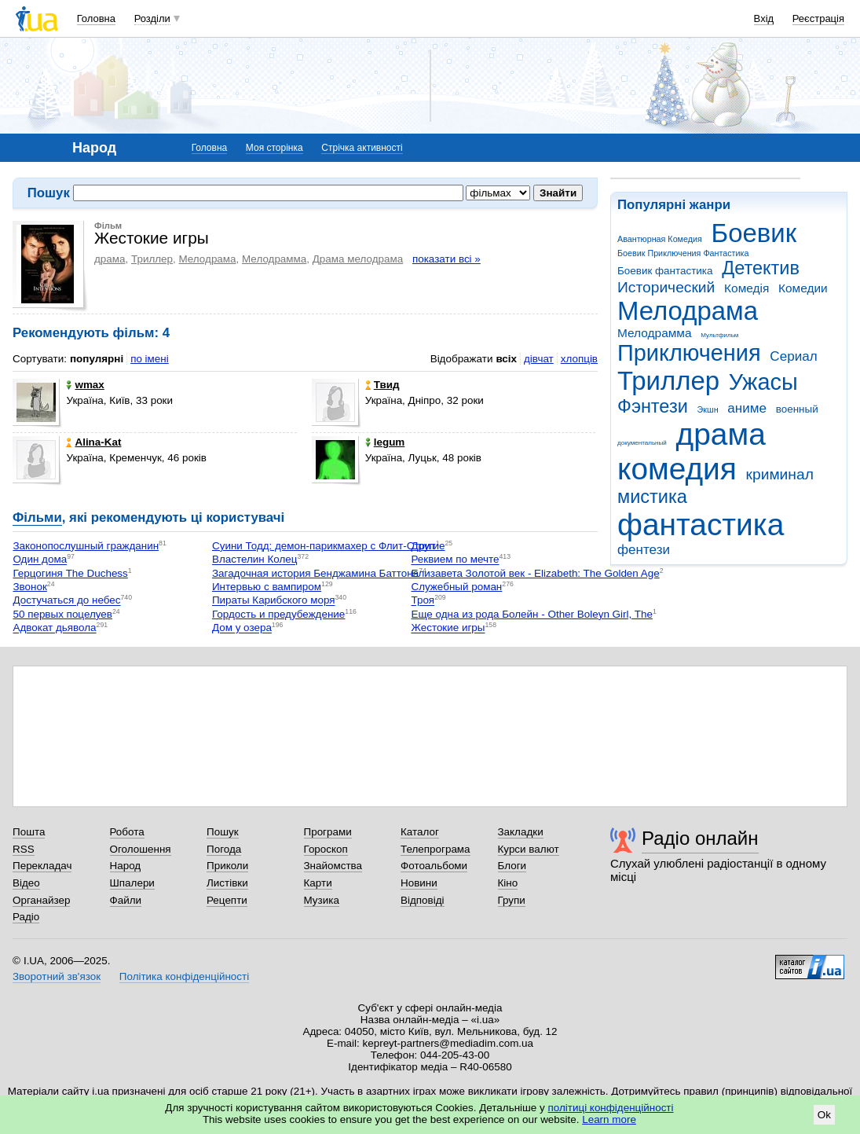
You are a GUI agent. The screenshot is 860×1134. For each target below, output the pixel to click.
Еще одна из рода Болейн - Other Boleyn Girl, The (531, 614)
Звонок (29, 587)
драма (721, 434)
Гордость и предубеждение (278, 614)
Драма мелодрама (358, 259)
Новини (419, 883)
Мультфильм (719, 335)
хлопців (579, 359)
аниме (747, 408)
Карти (318, 883)
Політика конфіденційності (184, 976)
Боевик (754, 233)
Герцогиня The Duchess (70, 573)
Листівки (227, 883)
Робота (127, 832)
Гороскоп (326, 849)
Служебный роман (456, 587)
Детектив (761, 268)
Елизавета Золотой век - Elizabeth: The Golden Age (535, 573)
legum (385, 442)
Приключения (689, 352)
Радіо (26, 917)
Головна (96, 18)
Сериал (793, 356)
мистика (652, 496)
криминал (780, 474)
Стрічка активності (361, 147)
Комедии (803, 288)
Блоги (512, 866)
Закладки (520, 832)
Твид (382, 385)
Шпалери (132, 883)
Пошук (223, 832)
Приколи (227, 866)
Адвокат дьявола (54, 628)
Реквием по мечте (455, 560)
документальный (642, 442)
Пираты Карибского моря (273, 601)
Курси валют (528, 849)
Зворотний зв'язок (57, 976)
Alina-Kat (93, 442)
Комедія (746, 288)
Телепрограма (435, 849)
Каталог (420, 832)
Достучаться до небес (66, 601)
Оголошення (140, 849)
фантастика (700, 524)
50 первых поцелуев (62, 614)
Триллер (668, 380)
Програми (328, 832)
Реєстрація (818, 18)
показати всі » (446, 259)
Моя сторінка (274, 147)
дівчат (539, 359)
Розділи (152, 18)
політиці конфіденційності (611, 1108)
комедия (677, 469)
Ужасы (763, 382)
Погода (224, 849)
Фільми (37, 517)
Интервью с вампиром (266, 587)
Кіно (508, 883)
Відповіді (423, 900)
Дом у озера (242, 628)
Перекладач (42, 866)
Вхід (764, 18)
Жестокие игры (448, 628)
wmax (85, 385)
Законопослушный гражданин (86, 546)
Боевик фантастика (664, 271)
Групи (511, 900)
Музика (321, 900)
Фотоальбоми (434, 866)
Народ (125, 866)
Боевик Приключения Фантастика (682, 253)
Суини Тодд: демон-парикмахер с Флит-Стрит (324, 546)
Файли (126, 900)
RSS (24, 849)
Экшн (708, 409)
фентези (643, 549)
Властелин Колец (255, 560)
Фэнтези (652, 406)
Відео (26, 883)
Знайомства (333, 866)
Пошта (29, 832)
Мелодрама (687, 310)
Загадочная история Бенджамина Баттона (315, 573)
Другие (428, 546)
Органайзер (41, 900)
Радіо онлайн (700, 838)
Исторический (666, 287)
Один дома (40, 560)
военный (797, 409)
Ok (824, 1115)
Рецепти (227, 900)
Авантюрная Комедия (659, 239)
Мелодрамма (654, 332)
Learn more (609, 1119)
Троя (422, 601)
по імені (149, 359)
